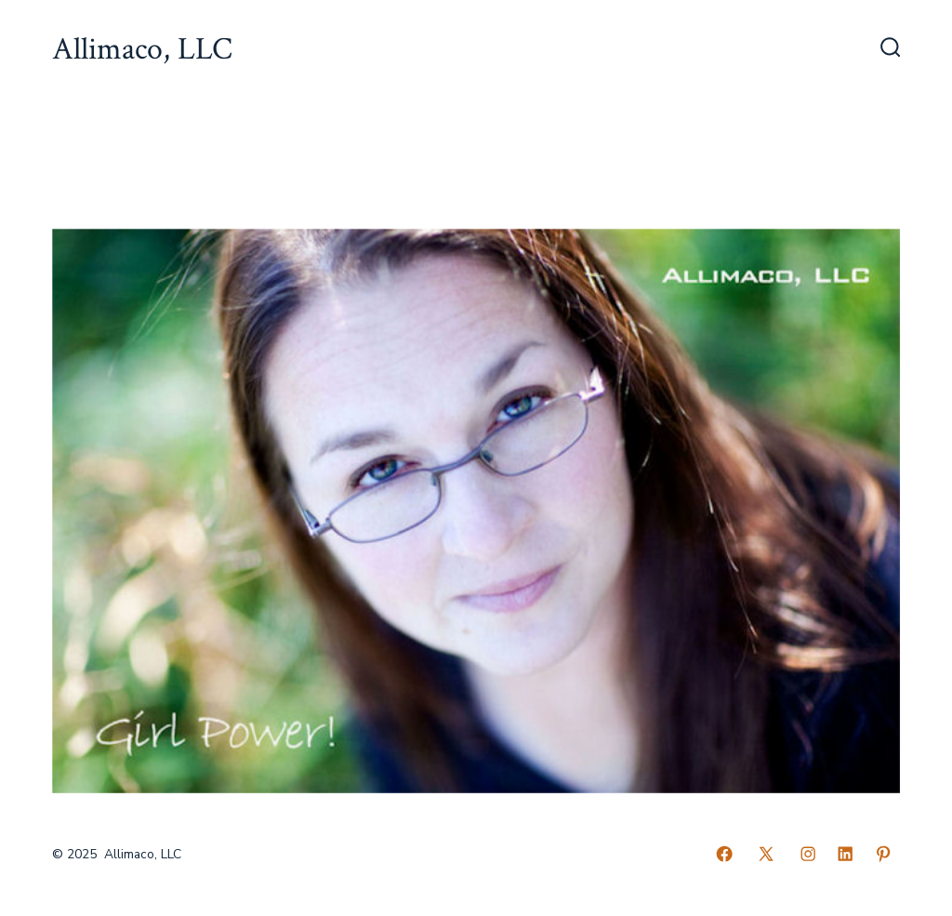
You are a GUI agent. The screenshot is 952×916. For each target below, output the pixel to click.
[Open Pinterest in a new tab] (883, 853)
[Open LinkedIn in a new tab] (845, 853)
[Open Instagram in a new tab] (808, 853)
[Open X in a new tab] (766, 853)
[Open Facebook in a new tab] (724, 853)
